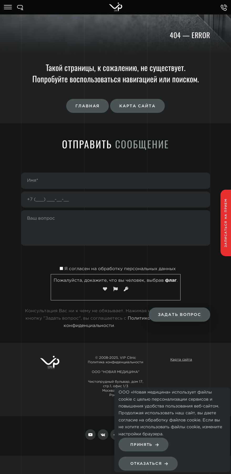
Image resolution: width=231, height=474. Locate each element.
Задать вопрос (179, 314)
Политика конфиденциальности (115, 362)
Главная (87, 106)
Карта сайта (137, 106)
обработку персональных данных (137, 269)
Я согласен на (115, 269)
